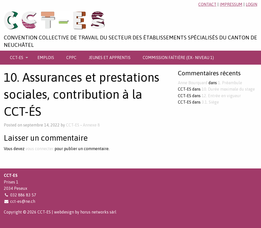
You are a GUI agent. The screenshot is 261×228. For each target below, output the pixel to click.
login (251, 4)
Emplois (45, 57)
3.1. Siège (210, 102)
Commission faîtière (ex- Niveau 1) (178, 57)
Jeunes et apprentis (109, 57)
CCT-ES (16, 57)
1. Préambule (230, 82)
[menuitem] (17, 57)
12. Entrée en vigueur (221, 95)
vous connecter (39, 148)
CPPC (71, 57)
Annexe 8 (91, 125)
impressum (231, 4)
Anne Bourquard (192, 82)
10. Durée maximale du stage (228, 89)
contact (207, 4)
